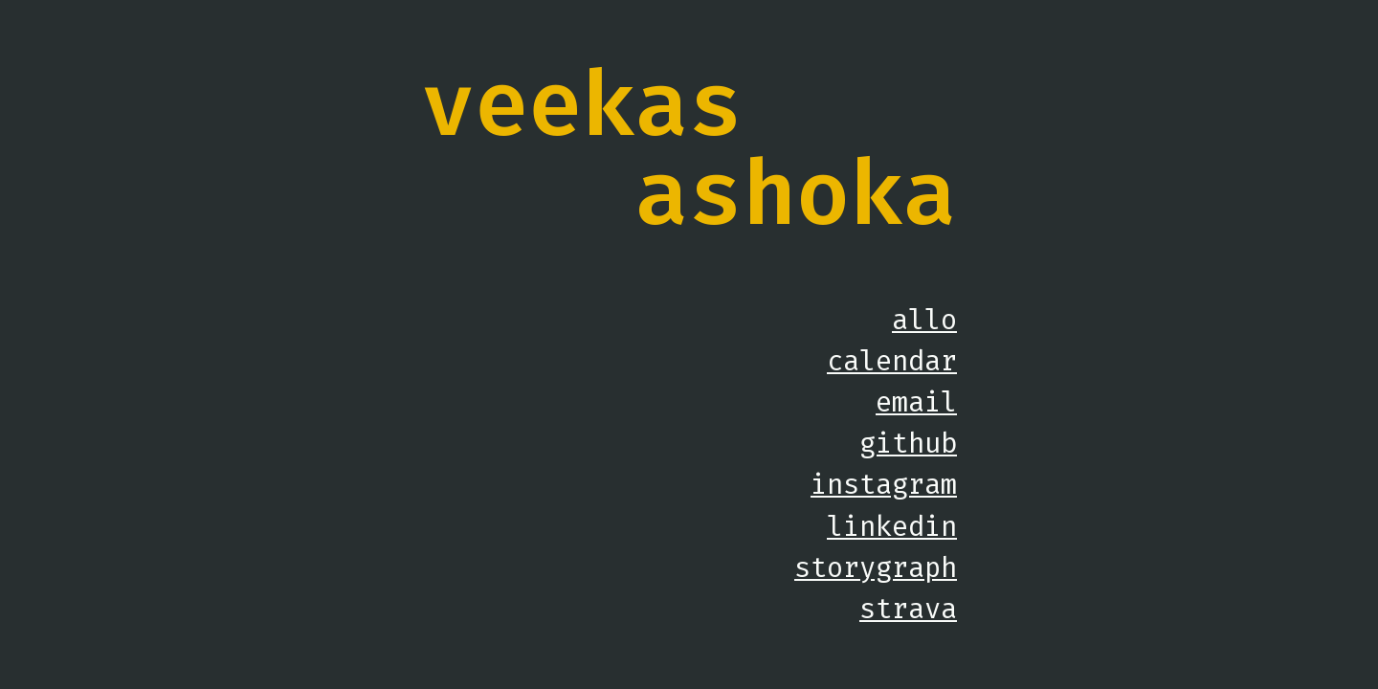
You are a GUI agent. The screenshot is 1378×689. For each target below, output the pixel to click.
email (916, 402)
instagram (884, 484)
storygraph (875, 567)
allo (924, 319)
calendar (892, 361)
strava (908, 608)
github (908, 443)
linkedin (892, 526)
